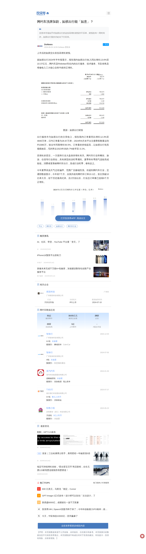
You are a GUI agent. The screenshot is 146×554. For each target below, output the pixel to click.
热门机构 (96, 483)
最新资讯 (45, 426)
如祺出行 (59, 226)
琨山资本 (66, 382)
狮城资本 (58, 345)
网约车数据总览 (47, 310)
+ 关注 (105, 44)
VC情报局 (105, 483)
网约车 (49, 226)
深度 (39, 453)
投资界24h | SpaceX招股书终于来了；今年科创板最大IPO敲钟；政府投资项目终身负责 (74, 509)
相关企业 (44, 284)
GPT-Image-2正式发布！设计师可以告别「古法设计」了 (68, 495)
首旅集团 (58, 382)
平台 (40, 226)
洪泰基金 (58, 400)
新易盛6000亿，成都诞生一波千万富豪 (60, 502)
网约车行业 (72, 226)
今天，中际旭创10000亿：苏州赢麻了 (60, 516)
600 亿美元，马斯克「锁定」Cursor (59, 489)
